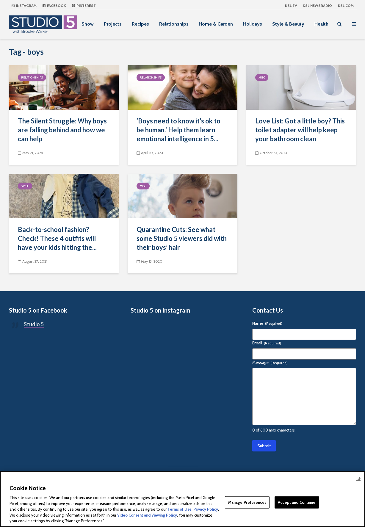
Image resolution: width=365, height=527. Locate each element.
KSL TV (291, 5)
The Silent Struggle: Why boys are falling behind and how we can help (62, 130)
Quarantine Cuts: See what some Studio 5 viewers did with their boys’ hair (182, 238)
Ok (358, 479)
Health (321, 24)
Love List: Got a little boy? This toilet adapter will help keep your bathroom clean (300, 130)
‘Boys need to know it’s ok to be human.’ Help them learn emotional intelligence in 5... (178, 130)
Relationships (174, 24)
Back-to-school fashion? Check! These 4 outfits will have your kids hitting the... (57, 238)
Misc (262, 77)
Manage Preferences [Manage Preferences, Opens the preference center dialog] (247, 502)
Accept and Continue (296, 502)
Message (270, 362)
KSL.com (346, 5)
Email (266, 343)
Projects (113, 24)
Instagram (24, 5)
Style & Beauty (288, 24)
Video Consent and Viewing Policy (147, 515)
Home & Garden (216, 24)
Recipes (140, 24)
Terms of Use (179, 509)
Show (88, 24)
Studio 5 (34, 324)
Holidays (252, 24)
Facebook (54, 5)
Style (25, 186)
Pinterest (84, 5)
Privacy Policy (205, 509)
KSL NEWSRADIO (317, 5)
